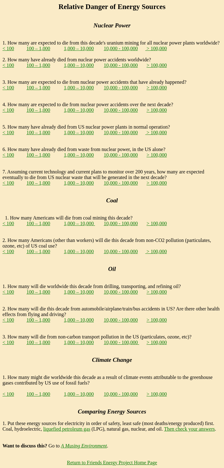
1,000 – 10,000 (79, 48)
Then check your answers (189, 429)
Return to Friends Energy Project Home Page (112, 462)
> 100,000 (156, 48)
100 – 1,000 (38, 48)
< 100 (8, 48)
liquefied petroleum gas (66, 429)
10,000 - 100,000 (121, 48)
